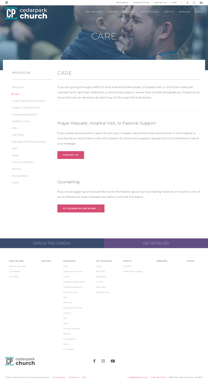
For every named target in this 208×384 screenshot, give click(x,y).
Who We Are (16, 261)
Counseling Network (24, 114)
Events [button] (169, 12)
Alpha (99, 266)
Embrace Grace (21, 121)
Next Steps (101, 287)
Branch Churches (17, 266)
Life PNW (18, 134)
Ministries (17, 87)
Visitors (46, 261)
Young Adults (20, 175)
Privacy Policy (59, 377)
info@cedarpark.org (137, 377)
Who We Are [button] (94, 12)
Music (15, 155)
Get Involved (156, 243)
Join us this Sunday (52, 243)
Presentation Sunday (133, 271)
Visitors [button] (112, 12)
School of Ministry (23, 162)
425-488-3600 (158, 377)
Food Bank (101, 276)
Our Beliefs (14, 271)
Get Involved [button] (150, 12)
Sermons (161, 261)
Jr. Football (68, 349)
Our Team (14, 276)
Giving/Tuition (141, 2)
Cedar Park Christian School (28, 100)
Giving (190, 261)
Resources (122, 2)
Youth (15, 182)
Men (14, 148)
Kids (14, 128)
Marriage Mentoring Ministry (29, 141)
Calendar (127, 266)
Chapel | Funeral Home (26, 107)
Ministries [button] (129, 12)
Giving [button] (198, 12)
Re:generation (102, 292)
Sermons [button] (185, 12)
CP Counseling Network (81, 208)
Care (16, 94)
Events (127, 261)
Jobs (174, 2)
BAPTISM (100, 271)
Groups (99, 282)
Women (17, 169)
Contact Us (160, 2)
